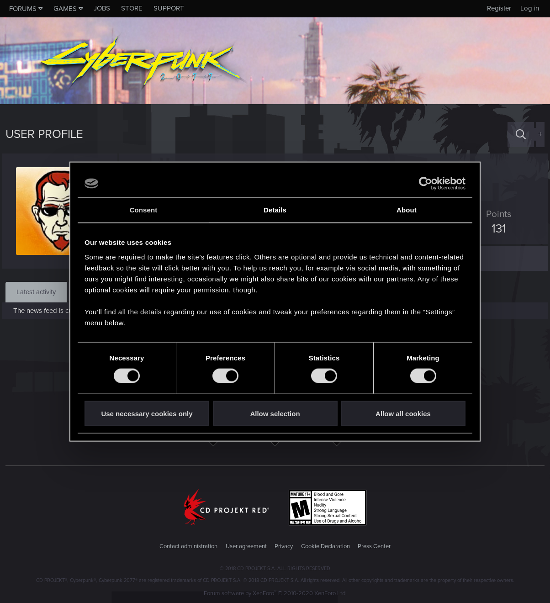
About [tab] (407, 210)
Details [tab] (275, 210)
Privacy (284, 546)
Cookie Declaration (325, 546)
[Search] (521, 134)
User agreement (246, 546)
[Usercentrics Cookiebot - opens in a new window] (425, 183)
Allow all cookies (403, 413)
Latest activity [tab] (36, 292)
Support (168, 8)
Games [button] (65, 9)
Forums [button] (23, 9)
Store (132, 8)
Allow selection (275, 413)
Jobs (102, 8)
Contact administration (188, 546)
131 (495, 229)
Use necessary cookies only (146, 413)
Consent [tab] (144, 210)
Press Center (374, 546)
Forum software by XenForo (275, 593)
